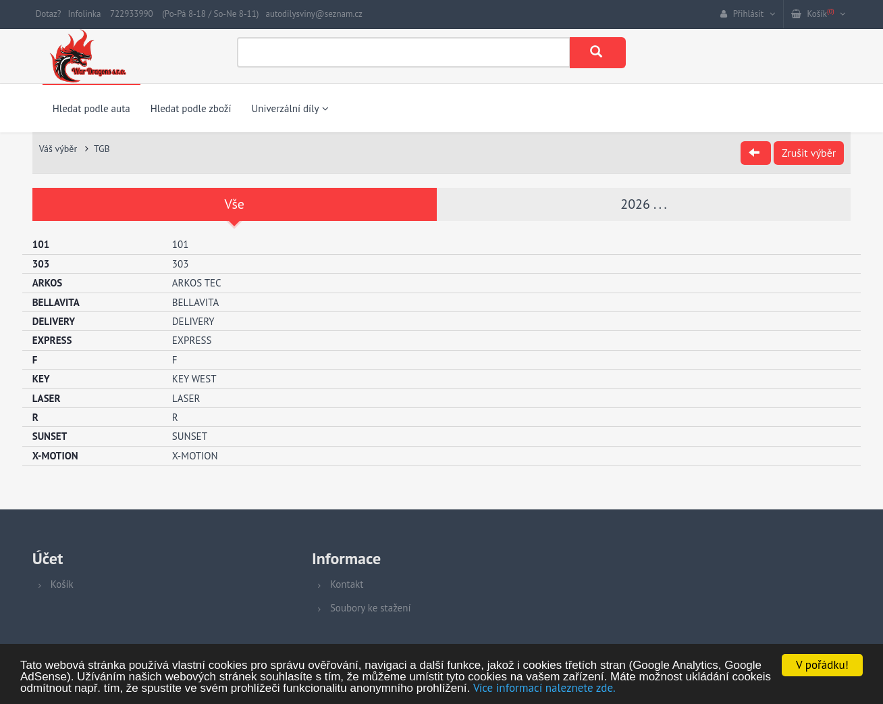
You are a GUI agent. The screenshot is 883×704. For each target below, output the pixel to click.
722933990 (131, 14)
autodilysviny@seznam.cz (313, 14)
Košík (62, 584)
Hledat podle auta (91, 108)
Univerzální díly (290, 108)
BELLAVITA (195, 302)
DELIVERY (193, 321)
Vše (234, 204)
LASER (186, 398)
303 (180, 263)
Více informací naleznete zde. (544, 688)
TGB (102, 149)
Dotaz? (48, 14)
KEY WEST (194, 378)
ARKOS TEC (196, 282)
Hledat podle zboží (191, 108)
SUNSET (189, 436)
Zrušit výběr (809, 152)
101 (180, 244)
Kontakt (346, 584)
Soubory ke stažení (370, 607)
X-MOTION (195, 455)
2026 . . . (643, 204)
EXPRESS (192, 340)
